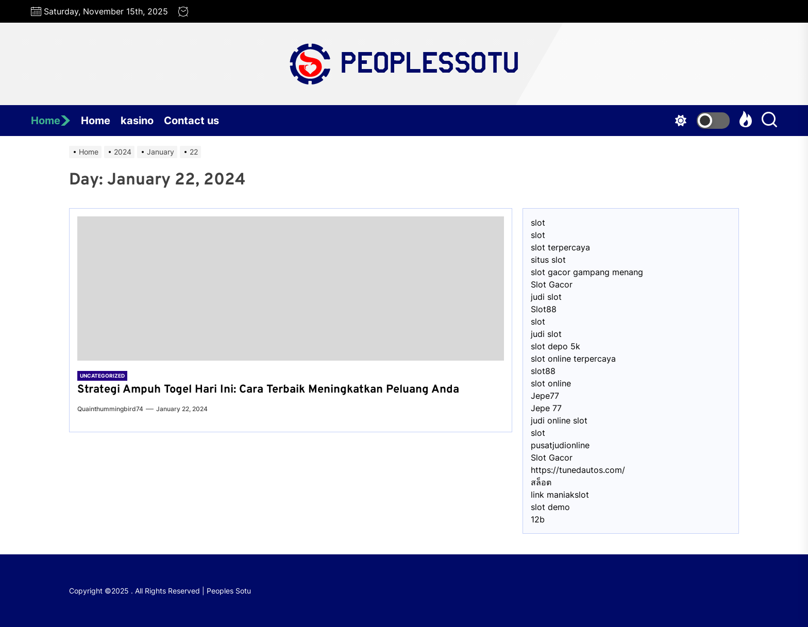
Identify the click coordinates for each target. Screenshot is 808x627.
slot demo (550, 507)
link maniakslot (560, 494)
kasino (137, 120)
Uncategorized (102, 375)
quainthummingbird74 (110, 409)
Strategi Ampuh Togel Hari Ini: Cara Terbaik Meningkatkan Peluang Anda (268, 390)
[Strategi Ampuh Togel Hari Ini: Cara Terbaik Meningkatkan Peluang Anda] (290, 288)
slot (538, 222)
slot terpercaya (560, 247)
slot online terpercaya (573, 358)
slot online (551, 383)
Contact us (191, 120)
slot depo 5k (555, 346)
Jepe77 (545, 396)
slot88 (543, 371)
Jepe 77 (546, 408)
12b (538, 519)
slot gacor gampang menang (587, 272)
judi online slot (559, 420)
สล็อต (541, 482)
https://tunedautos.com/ (578, 470)
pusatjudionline (560, 445)
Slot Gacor (552, 284)
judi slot (546, 297)
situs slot (548, 260)
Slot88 (544, 309)
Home (51, 120)
